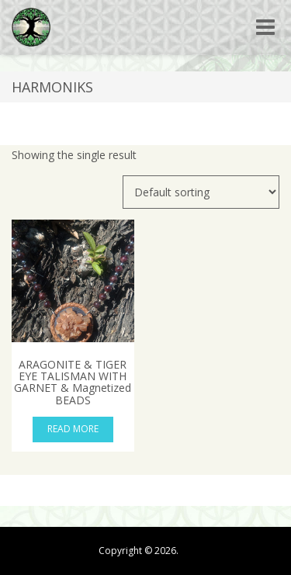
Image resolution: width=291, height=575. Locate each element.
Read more (73, 428)
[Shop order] (201, 192)
